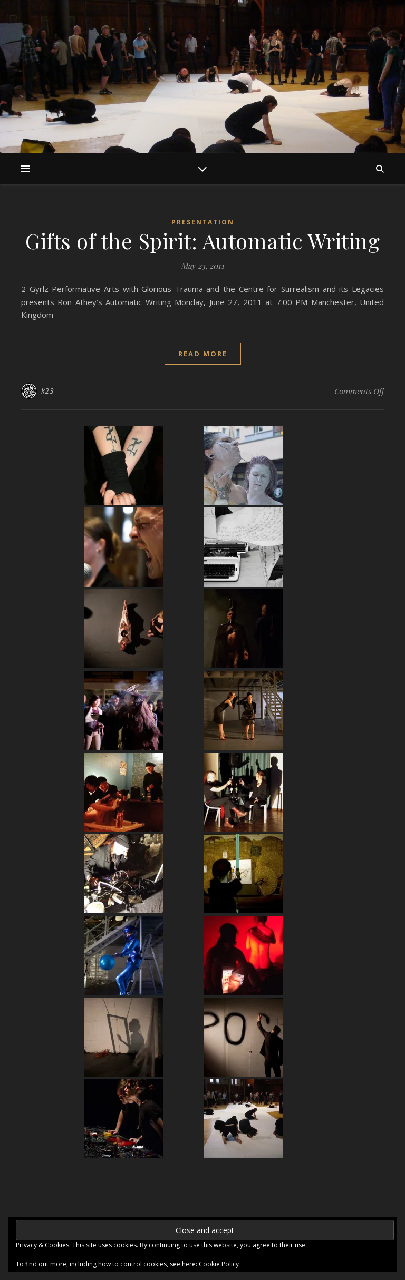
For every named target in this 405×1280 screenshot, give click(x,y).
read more (202, 353)
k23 (47, 391)
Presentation (202, 222)
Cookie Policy (219, 1263)
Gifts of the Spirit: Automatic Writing (202, 241)
